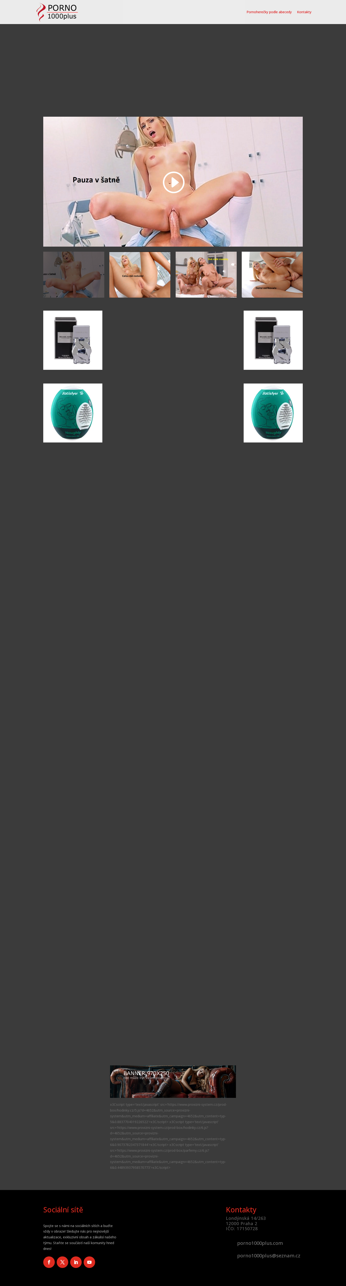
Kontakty (304, 12)
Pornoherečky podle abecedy (269, 12)
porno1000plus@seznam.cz (268, 1255)
